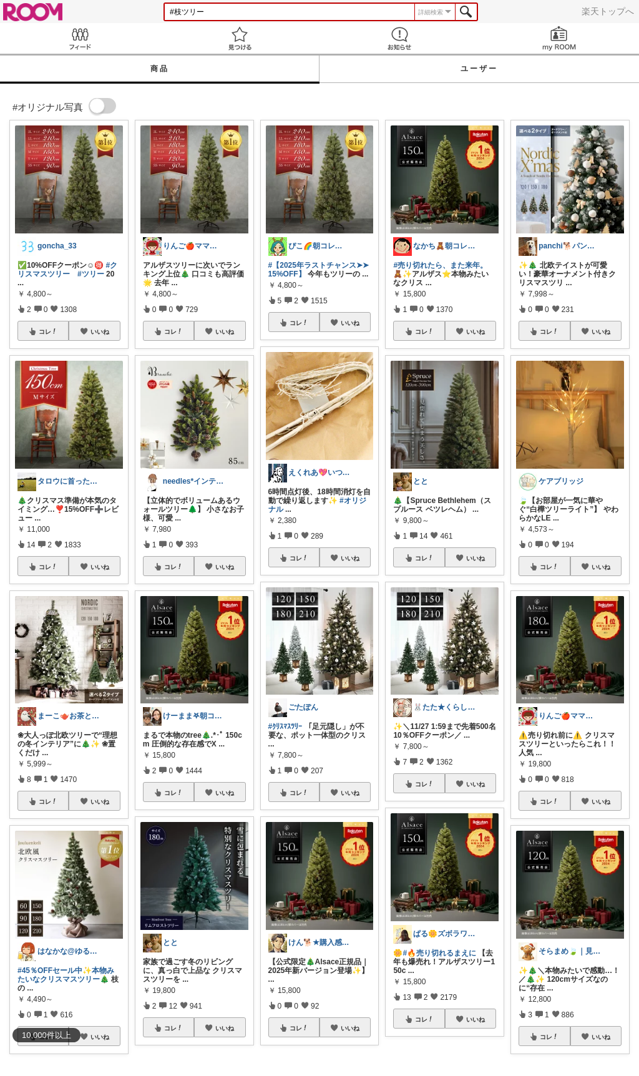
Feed (80, 38)
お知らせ (399, 38)
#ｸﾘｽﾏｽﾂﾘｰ (285, 726)
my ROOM (559, 38)
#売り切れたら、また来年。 (440, 265)
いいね (99, 331)
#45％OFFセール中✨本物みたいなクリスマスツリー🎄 (65, 975)
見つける (240, 38)
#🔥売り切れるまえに (439, 953)
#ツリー (90, 274)
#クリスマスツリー (67, 269)
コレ (48, 331)
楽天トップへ (608, 11)
